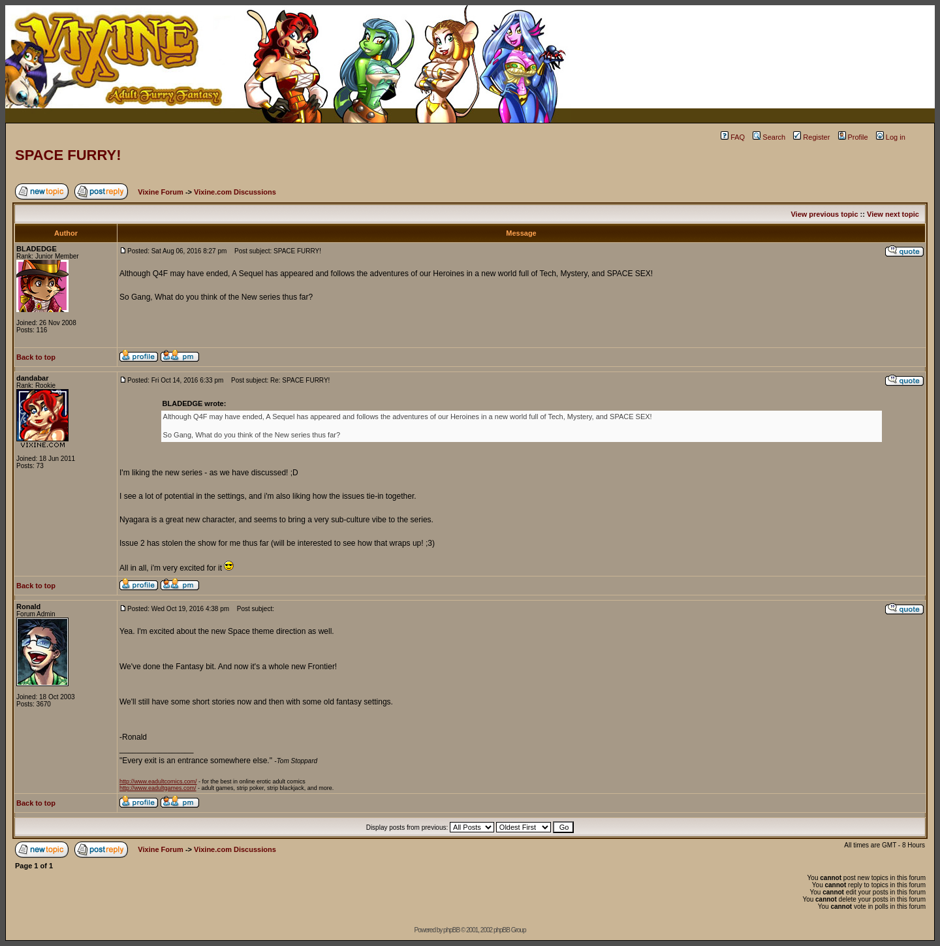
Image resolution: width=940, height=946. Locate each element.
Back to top (35, 357)
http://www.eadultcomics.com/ (158, 781)
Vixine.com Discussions (235, 192)
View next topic (893, 214)
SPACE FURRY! (68, 155)
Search (769, 137)
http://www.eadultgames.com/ (157, 788)
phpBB (451, 930)
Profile (853, 137)
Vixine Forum (160, 192)
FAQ (733, 137)
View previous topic (824, 214)
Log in (890, 137)
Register (811, 137)
